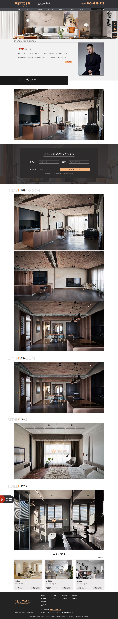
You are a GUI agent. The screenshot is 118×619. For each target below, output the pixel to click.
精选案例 (25, 41)
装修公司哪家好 (23, 612)
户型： (46, 53)
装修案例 (19, 41)
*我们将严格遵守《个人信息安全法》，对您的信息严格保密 (59, 173)
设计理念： (21, 57)
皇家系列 (64, 595)
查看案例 (36, 588)
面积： (61, 53)
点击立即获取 (74, 169)
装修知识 (64, 598)
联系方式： (34, 169)
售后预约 (43, 598)
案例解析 (74, 598)
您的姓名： (34, 162)
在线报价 (43, 602)
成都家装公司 (30, 612)
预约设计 (69, 62)
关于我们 (43, 605)
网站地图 (86, 616)
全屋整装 (43, 595)
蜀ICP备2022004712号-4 (61, 616)
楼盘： (20, 53)
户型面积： (64, 162)
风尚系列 (54, 595)
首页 (15, 41)
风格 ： (32, 53)
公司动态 (54, 598)
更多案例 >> (101, 557)
